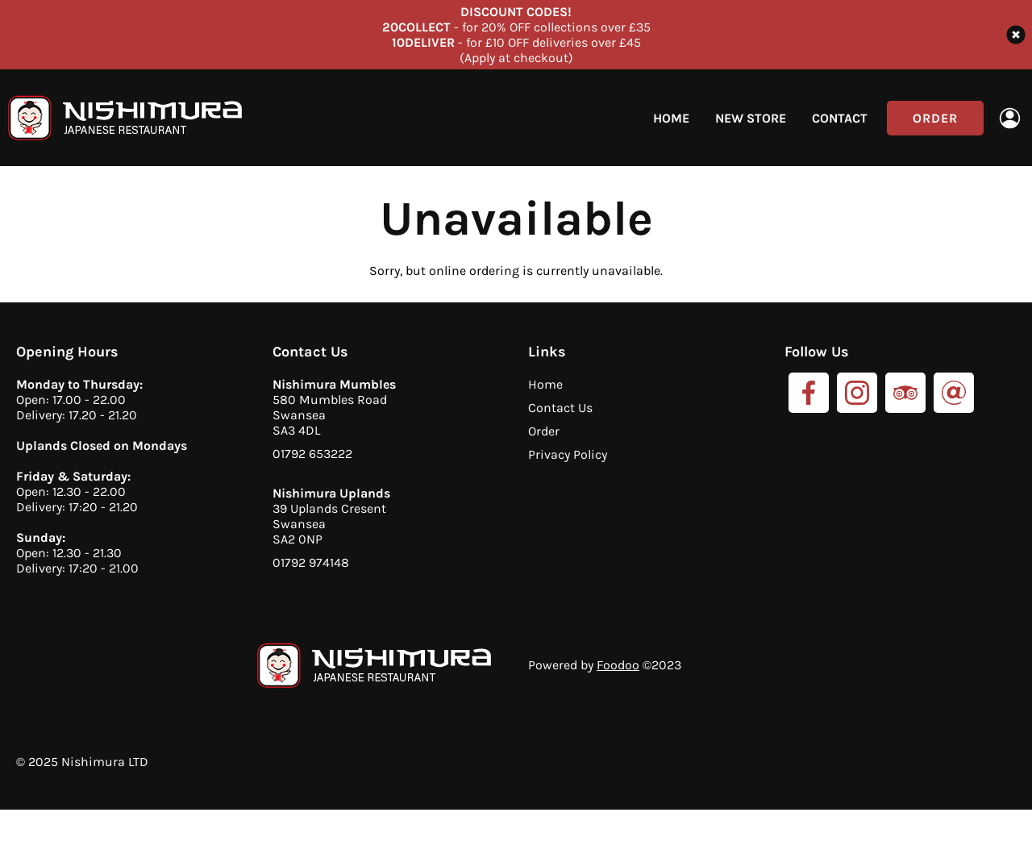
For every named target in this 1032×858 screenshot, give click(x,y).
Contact (840, 118)
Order (935, 118)
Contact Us (560, 407)
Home (671, 118)
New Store (750, 118)
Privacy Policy (567, 454)
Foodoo (618, 665)
